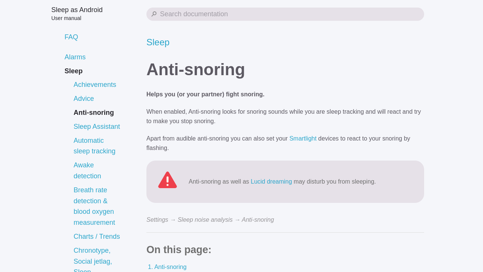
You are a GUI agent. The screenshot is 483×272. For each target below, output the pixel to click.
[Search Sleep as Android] (285, 14)
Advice (84, 98)
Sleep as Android (77, 13)
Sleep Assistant (97, 126)
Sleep (74, 71)
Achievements (95, 84)
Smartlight (303, 138)
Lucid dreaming (271, 181)
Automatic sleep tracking (94, 146)
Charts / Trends (97, 236)
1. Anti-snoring (167, 267)
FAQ (71, 37)
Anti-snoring (94, 112)
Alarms (75, 57)
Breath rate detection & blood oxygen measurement (94, 206)
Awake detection (87, 170)
